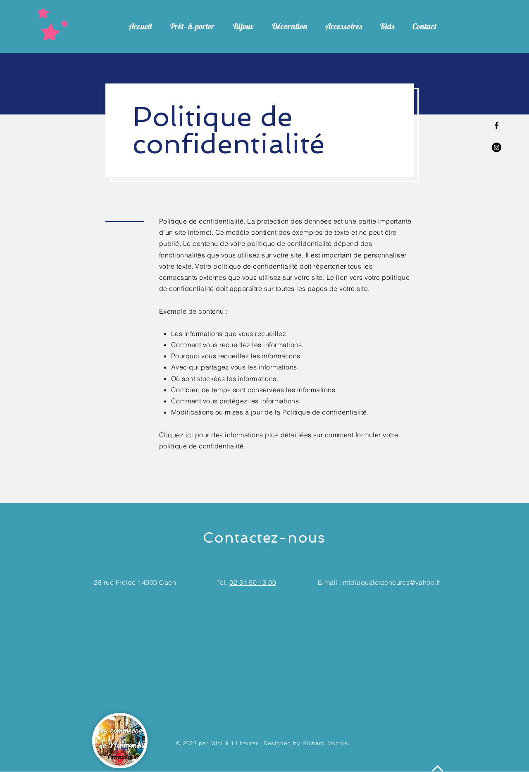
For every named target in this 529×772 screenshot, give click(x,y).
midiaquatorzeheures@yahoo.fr (391, 582)
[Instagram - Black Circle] (496, 147)
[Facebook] (496, 125)
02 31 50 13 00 (252, 582)
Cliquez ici (176, 435)
